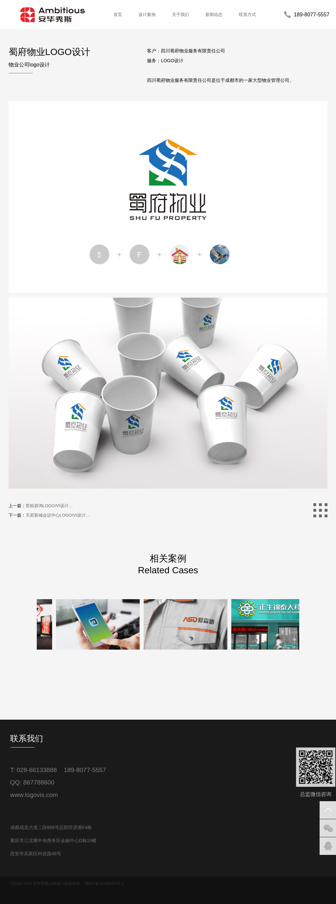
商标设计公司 (131, 890)
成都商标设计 (243, 890)
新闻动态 (213, 14)
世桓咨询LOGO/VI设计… (49, 505)
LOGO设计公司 (102, 890)
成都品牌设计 (159, 890)
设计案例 (147, 14)
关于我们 (180, 14)
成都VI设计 (185, 890)
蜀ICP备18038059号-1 (104, 883)
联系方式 (247, 14)
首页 (118, 14)
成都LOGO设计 (213, 890)
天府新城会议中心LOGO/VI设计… (58, 515)
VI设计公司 (74, 890)
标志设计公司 (271, 890)
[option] (80, 681)
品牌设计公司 (48, 890)
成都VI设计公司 (43, 897)
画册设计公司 (299, 890)
